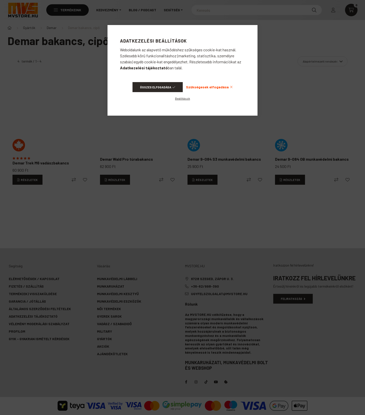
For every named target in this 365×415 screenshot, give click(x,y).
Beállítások (182, 98)
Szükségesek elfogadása (207, 87)
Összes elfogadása (155, 87)
